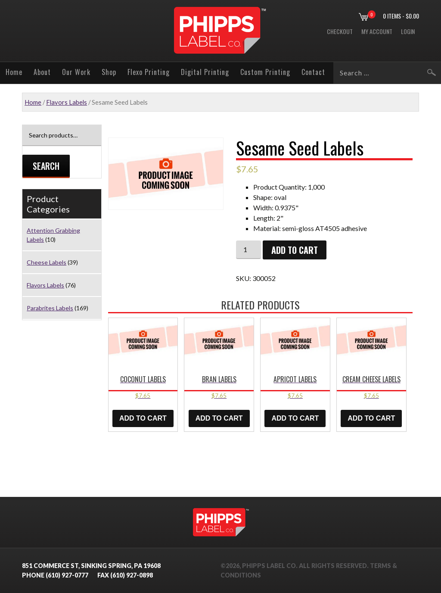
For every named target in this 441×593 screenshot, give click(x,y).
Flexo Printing (148, 72)
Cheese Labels (46, 262)
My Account (376, 31)
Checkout (340, 31)
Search (46, 165)
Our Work (76, 72)
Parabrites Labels (50, 308)
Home (14, 72)
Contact (313, 72)
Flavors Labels (66, 102)
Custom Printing (265, 72)
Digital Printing (205, 72)
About (42, 72)
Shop (109, 72)
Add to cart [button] (143, 418)
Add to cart (294, 249)
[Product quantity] (248, 249)
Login (408, 31)
